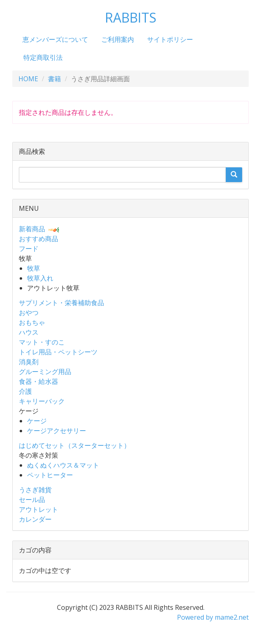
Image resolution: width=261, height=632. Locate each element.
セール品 (32, 499)
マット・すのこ (42, 342)
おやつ (29, 312)
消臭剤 (29, 361)
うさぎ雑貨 (35, 489)
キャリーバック (42, 401)
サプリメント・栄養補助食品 (61, 302)
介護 (25, 391)
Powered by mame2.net (213, 617)
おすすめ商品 (38, 238)
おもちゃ (32, 322)
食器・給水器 (38, 381)
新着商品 (32, 228)
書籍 (54, 78)
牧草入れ (40, 278)
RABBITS (131, 17)
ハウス (29, 332)
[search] (234, 174)
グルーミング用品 (45, 371)
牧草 (33, 268)
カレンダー (35, 519)
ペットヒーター (50, 474)
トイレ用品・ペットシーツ (58, 351)
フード (29, 248)
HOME (28, 78)
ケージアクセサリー (56, 430)
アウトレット (38, 509)
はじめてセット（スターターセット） (74, 445)
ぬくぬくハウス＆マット (63, 465)
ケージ (37, 420)
